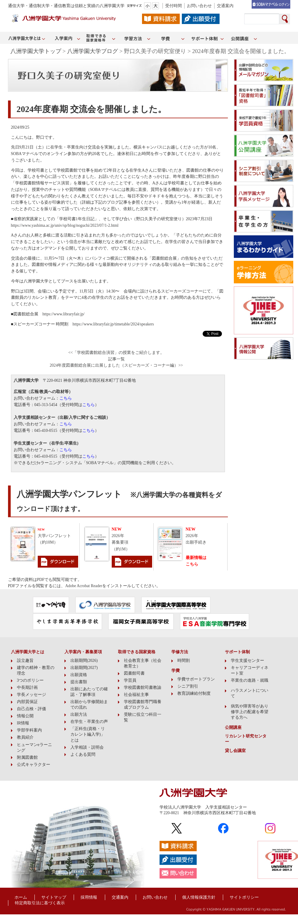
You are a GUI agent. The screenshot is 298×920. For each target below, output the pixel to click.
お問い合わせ (199, 6)
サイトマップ (53, 897)
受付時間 (173, 6)
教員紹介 (25, 737)
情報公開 (25, 716)
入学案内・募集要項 (83, 652)
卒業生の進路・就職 (249, 680)
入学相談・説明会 (87, 747)
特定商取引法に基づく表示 (40, 903)
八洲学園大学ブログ (92, 51)
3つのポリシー (30, 680)
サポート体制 (237, 652)
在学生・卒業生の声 (89, 721)
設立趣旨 (25, 660)
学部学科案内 (29, 730)
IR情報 (23, 723)
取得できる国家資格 (136, 652)
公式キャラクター (33, 764)
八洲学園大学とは (27, 652)
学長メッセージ (31, 694)
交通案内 (225, 6)
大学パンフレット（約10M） (54, 536)
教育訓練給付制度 (194, 693)
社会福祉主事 (136, 694)
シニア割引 (187, 686)
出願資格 (78, 675)
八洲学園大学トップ (35, 51)
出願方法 (78, 714)
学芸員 (130, 680)
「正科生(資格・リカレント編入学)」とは (87, 734)
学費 (175, 670)
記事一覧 (116, 359)
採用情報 (89, 897)
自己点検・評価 (31, 709)
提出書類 (78, 682)
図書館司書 (134, 673)
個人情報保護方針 (198, 897)
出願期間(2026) (84, 660)
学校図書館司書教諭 (142, 687)
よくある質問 (82, 754)
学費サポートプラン (196, 679)
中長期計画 (27, 687)
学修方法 (179, 652)
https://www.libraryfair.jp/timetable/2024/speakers (113, 324)
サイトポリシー (244, 897)
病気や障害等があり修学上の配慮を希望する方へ (249, 712)
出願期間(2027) (84, 667)
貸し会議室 (235, 750)
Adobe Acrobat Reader (83, 586)
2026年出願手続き (196, 536)
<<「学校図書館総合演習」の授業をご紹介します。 (116, 352)
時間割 (183, 660)
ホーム (21, 897)
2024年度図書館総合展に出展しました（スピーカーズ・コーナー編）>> (116, 365)
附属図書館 (27, 757)
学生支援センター (247, 660)
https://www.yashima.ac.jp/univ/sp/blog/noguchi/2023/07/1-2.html (65, 225)
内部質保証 (27, 701)
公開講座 (233, 727)
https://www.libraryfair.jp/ (63, 314)
